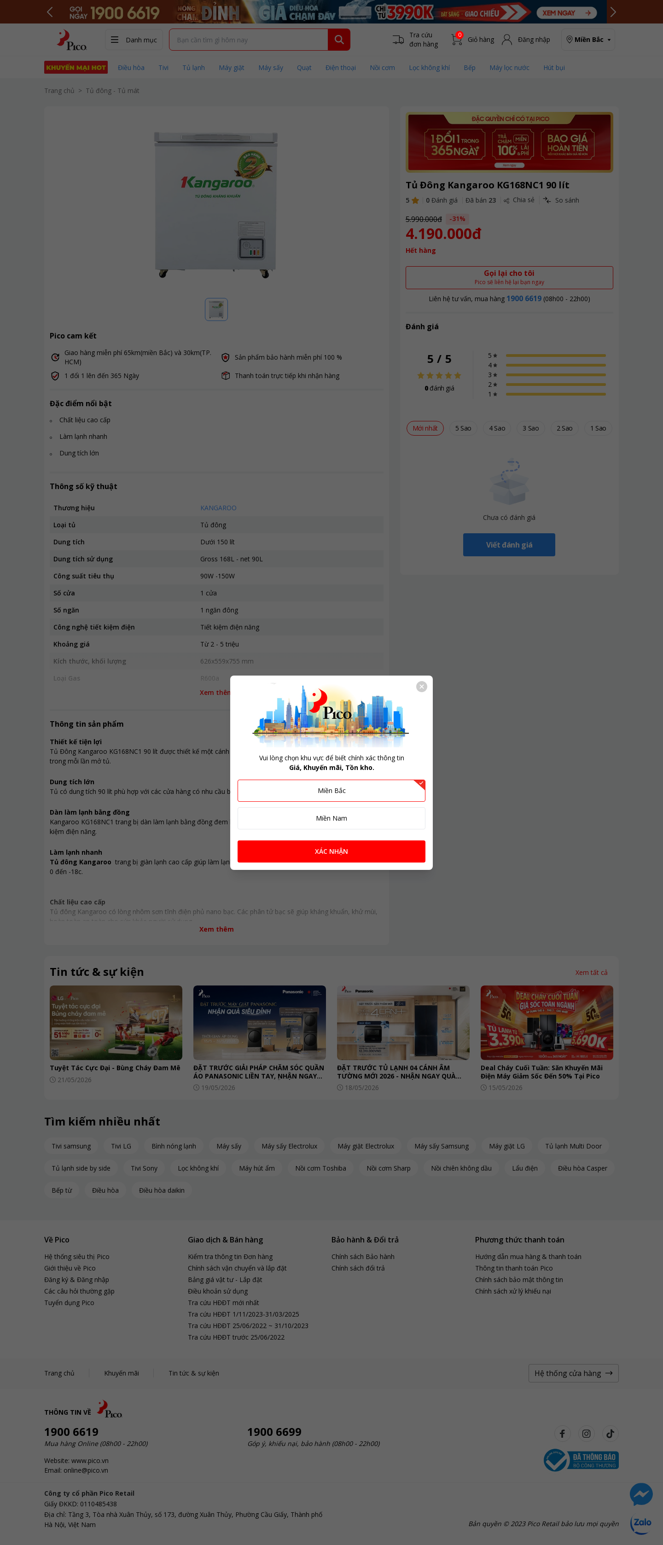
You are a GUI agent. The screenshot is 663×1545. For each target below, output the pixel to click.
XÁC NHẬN (331, 851)
